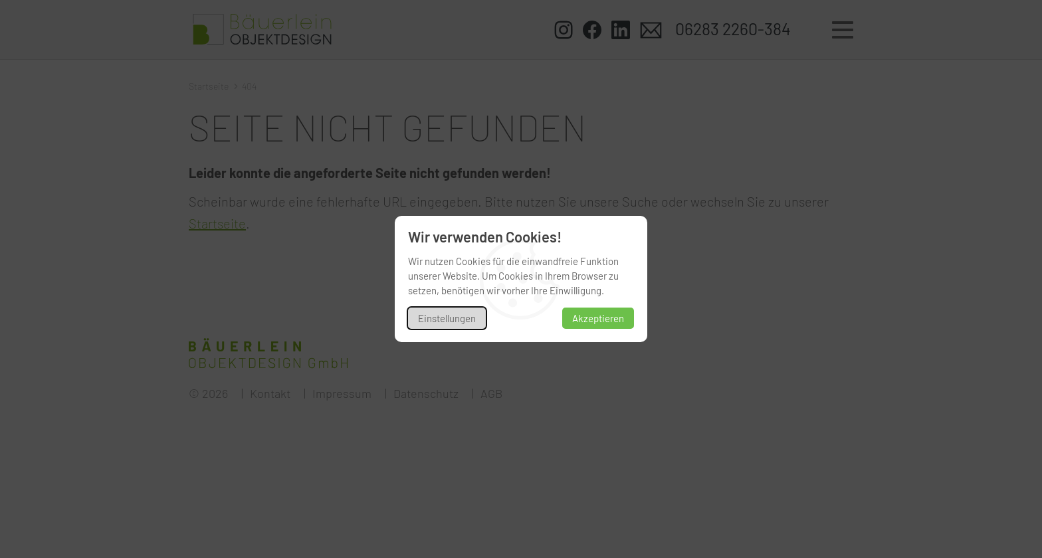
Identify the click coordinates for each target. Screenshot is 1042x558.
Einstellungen (447, 318)
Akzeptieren (598, 318)
